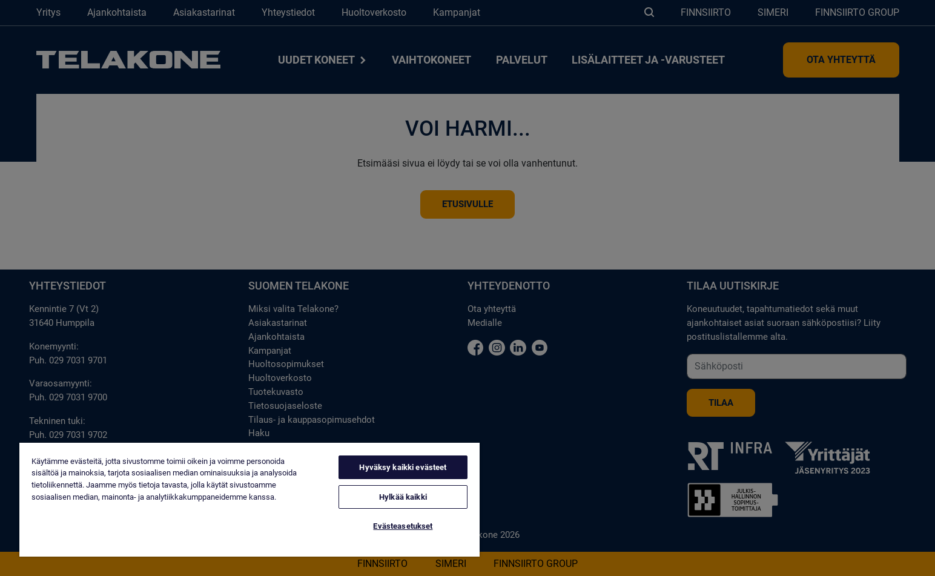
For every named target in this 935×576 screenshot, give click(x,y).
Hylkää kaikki (403, 497)
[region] (249, 500)
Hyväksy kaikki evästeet (402, 467)
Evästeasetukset (402, 526)
